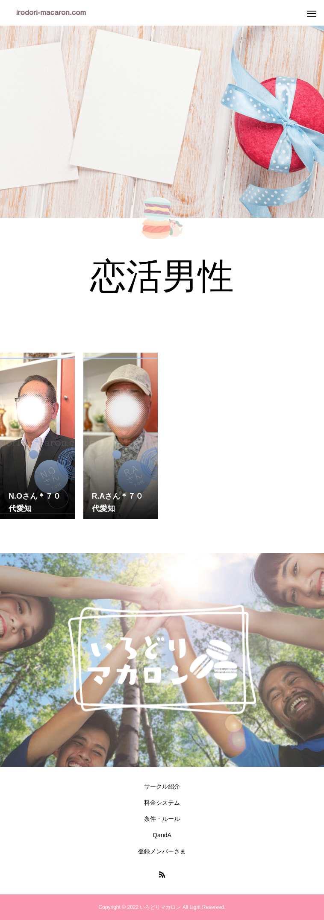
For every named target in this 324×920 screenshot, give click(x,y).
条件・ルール (162, 818)
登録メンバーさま (162, 851)
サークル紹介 (162, 786)
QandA (162, 835)
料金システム (162, 802)
